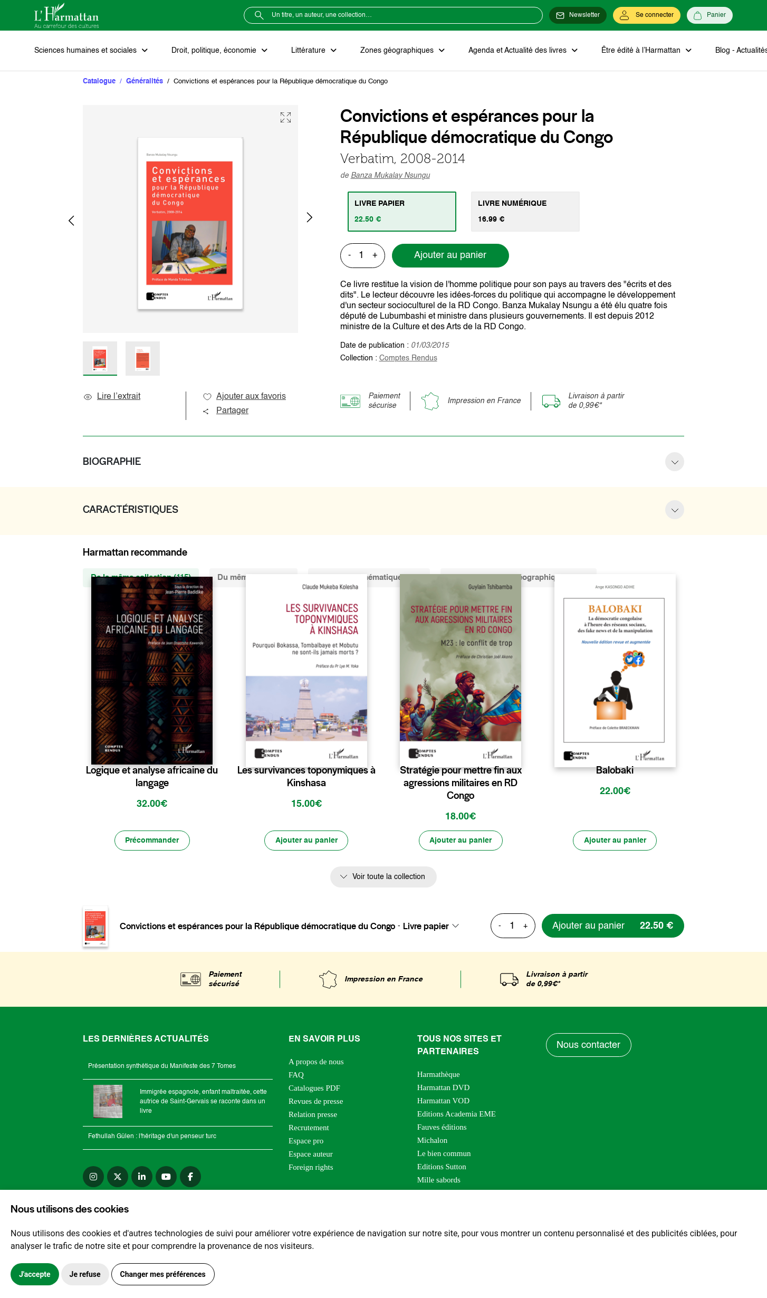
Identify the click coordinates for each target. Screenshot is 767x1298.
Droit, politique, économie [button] (214, 50)
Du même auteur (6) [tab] (253, 578)
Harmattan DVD (443, 1088)
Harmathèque (438, 1075)
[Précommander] (152, 841)
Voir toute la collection (388, 877)
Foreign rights (311, 1167)
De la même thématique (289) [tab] (369, 578)
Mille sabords (439, 1180)
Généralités (144, 81)
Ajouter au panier (450, 256)
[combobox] (434, 926)
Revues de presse (316, 1101)
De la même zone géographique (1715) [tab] (518, 578)
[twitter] (117, 1177)
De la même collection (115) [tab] (141, 578)
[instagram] (93, 1177)
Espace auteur (311, 1154)
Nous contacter (589, 1046)
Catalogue (99, 81)
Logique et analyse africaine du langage (152, 777)
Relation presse (313, 1115)
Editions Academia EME (456, 1114)
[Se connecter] (646, 15)
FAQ (296, 1075)
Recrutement (309, 1128)
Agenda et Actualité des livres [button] (516, 50)
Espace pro (306, 1141)
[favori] (206, 750)
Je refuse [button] (85, 1274)
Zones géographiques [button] (396, 50)
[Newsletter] (578, 15)
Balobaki (615, 771)
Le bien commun (444, 1154)
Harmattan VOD (443, 1101)
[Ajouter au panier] (306, 841)
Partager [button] (225, 411)
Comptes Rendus (408, 358)
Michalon (432, 1141)
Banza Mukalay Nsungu (390, 175)
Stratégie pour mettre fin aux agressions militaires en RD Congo (461, 784)
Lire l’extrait (111, 397)
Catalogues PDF (314, 1088)
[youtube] (166, 1177)
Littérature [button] (308, 50)
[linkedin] (141, 1177)
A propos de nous (316, 1062)
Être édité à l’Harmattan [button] (639, 50)
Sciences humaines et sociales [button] (86, 50)
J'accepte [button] (35, 1274)
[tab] (402, 212)
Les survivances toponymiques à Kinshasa (306, 777)
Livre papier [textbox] (426, 926)
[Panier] (710, 15)
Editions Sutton (441, 1167)
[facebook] (190, 1177)
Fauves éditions (442, 1127)
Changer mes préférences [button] (163, 1274)
